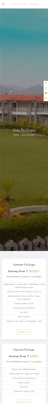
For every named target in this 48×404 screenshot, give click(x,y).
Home (16, 134)
